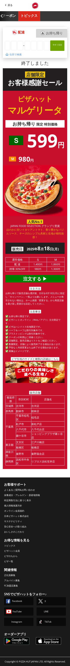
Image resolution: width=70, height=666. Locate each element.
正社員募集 (9, 575)
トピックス (29, 15)
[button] (18, 32)
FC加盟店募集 (11, 585)
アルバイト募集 (12, 580)
